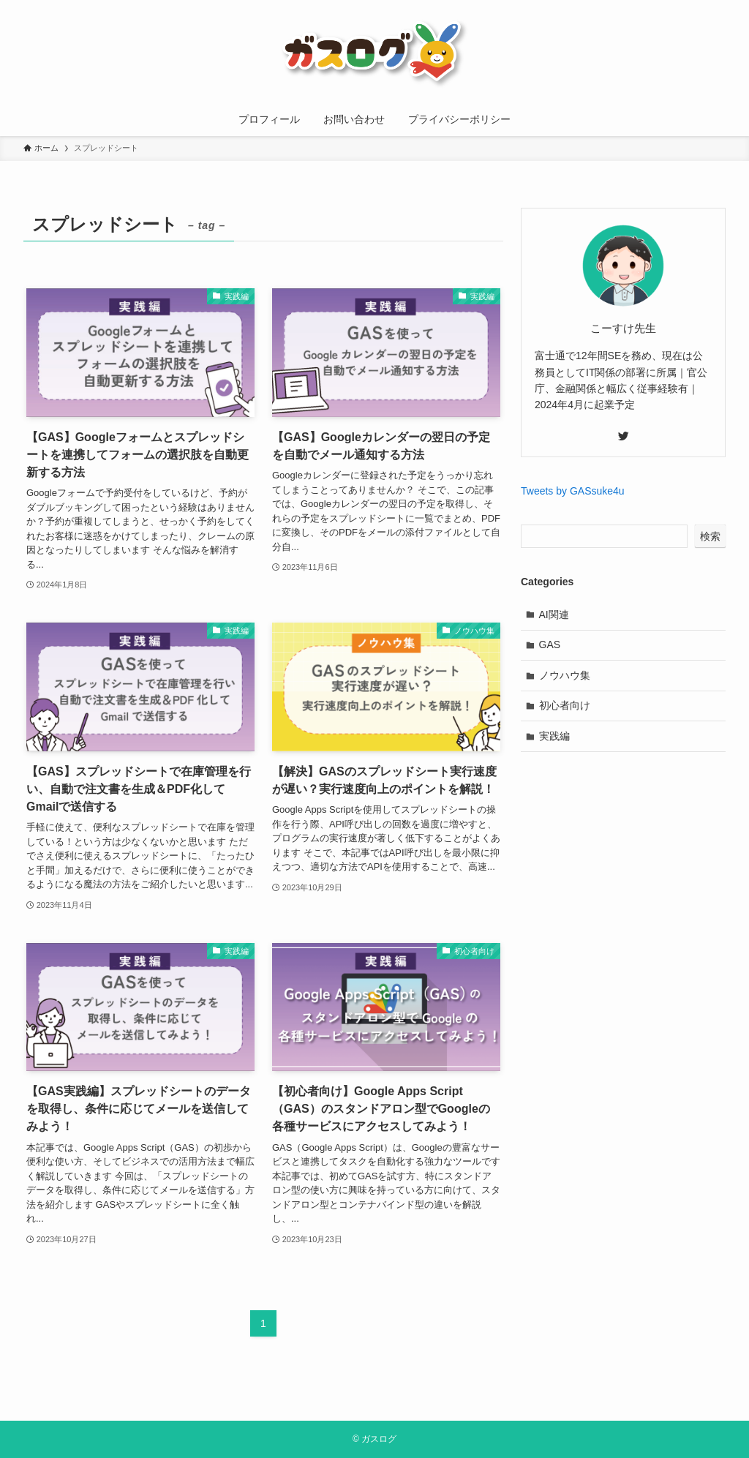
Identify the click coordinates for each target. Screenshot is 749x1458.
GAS (550, 644)
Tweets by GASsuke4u (573, 491)
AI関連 (554, 614)
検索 (710, 536)
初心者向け (564, 705)
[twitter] (623, 436)
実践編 (554, 736)
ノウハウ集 (564, 675)
